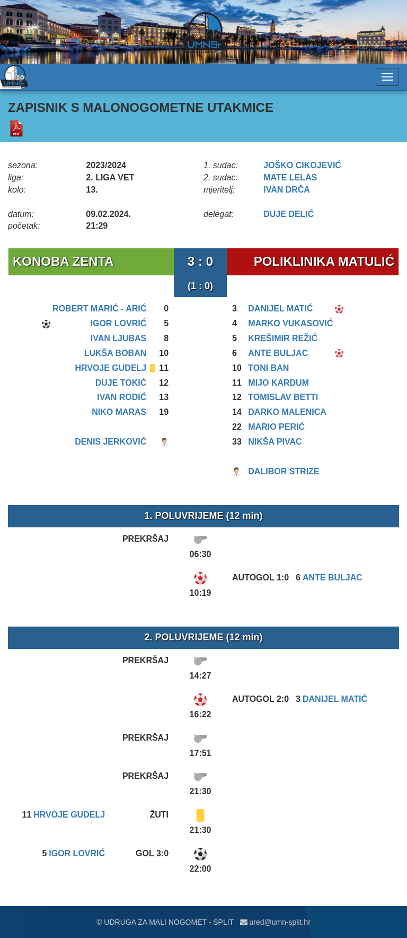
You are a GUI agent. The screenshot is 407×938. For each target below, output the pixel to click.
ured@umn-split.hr (275, 922)
